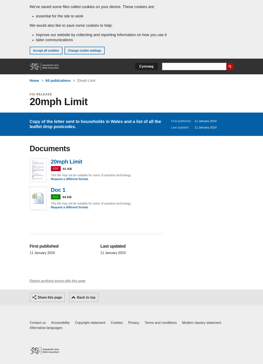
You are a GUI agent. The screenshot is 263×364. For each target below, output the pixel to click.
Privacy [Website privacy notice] (133, 322)
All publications (57, 80)
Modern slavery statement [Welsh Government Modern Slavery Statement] (201, 322)
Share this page (50, 297)
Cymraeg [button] (146, 66)
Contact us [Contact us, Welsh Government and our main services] (38, 322)
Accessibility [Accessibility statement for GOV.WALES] (60, 322)
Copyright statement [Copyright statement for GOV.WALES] (90, 322)
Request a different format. (70, 179)
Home (34, 80)
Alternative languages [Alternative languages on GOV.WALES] (46, 328)
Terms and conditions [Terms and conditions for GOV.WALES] (161, 322)
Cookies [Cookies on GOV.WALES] (117, 322)
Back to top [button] (86, 297)
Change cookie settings (84, 50)
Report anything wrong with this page (58, 281)
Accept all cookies (46, 50)
